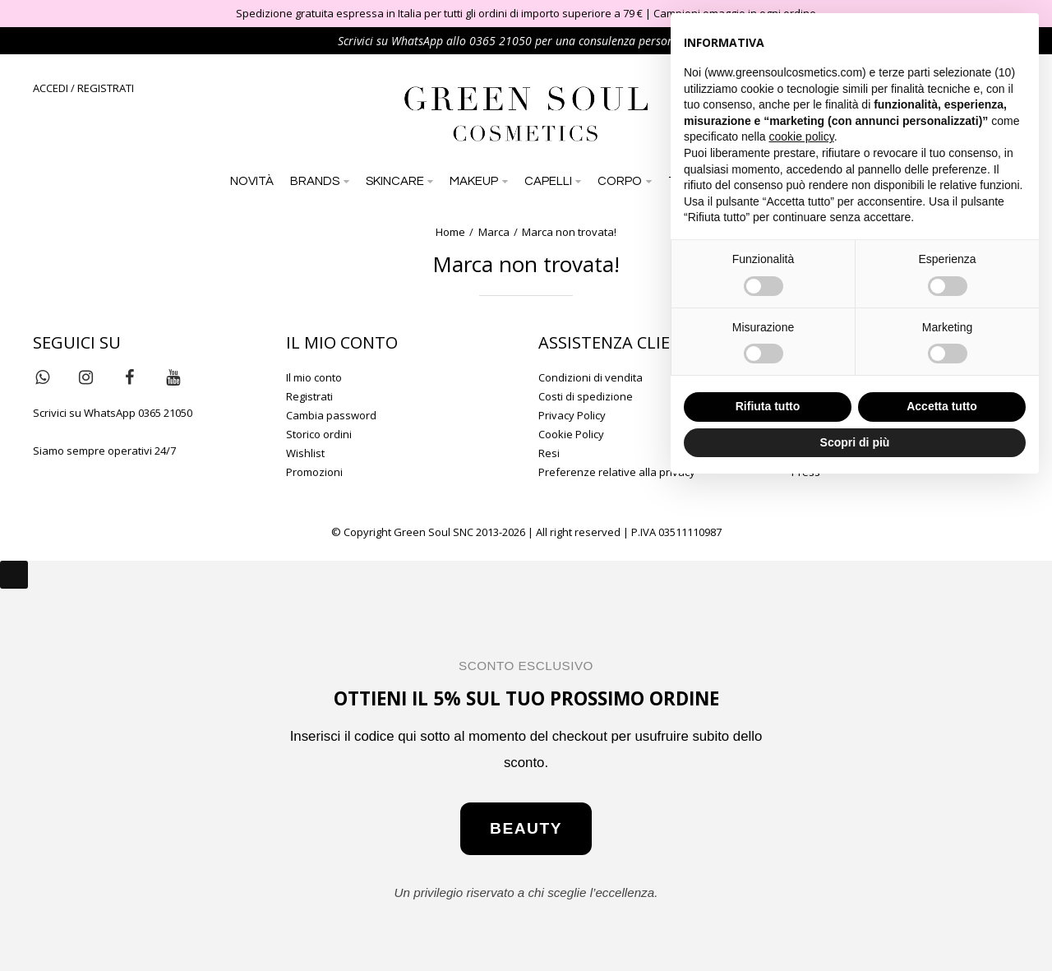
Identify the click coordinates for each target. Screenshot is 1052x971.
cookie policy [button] (801, 136)
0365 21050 (500, 41)
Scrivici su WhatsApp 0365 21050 (112, 412)
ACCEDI (50, 88)
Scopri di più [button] (855, 442)
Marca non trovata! (569, 231)
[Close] (14, 575)
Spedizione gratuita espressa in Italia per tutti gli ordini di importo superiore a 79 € (439, 13)
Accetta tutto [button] (942, 406)
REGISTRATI (105, 88)
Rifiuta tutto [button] (768, 406)
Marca (494, 231)
